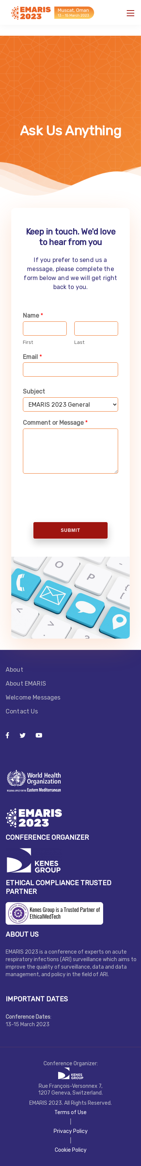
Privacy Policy (71, 1131)
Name (33, 315)
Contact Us (22, 711)
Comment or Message (55, 422)
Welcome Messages (34, 697)
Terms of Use (70, 1112)
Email (32, 356)
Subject (34, 391)
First (28, 342)
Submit (70, 530)
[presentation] (79, 509)
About (14, 669)
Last (79, 342)
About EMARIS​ (26, 683)
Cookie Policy (71, 1150)
